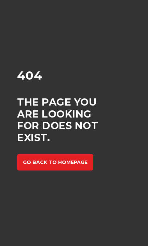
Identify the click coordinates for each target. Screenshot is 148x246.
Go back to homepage (55, 162)
